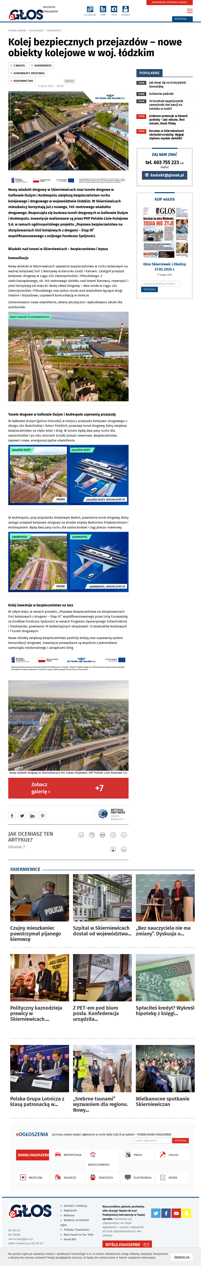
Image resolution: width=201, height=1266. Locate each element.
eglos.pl (49, 7)
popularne (149, 73)
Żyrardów (50, 11)
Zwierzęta (100, 1177)
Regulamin (70, 1210)
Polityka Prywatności (77, 1229)
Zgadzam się (183, 1257)
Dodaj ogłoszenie (33, 1155)
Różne (167, 1177)
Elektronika (137, 1177)
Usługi (168, 1154)
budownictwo (22, 81)
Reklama (69, 1215)
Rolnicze (64, 1177)
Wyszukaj (182, 18)
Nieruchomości (99, 1158)
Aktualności (36, 30)
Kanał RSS (70, 1239)
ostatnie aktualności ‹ (117, 817)
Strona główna (17, 30)
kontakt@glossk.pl (164, 175)
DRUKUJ (70, 81)
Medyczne (30, 1177)
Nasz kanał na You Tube (78, 1234)
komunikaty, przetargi (28, 73)
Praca (132, 1154)
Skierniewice (54, 30)
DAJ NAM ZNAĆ (164, 154)
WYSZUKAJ (149, 289)
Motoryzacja (67, 1154)
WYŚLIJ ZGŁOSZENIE (123, 1244)
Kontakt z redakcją (75, 1205)
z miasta (18, 65)
